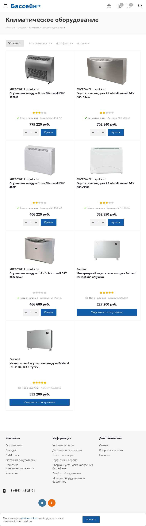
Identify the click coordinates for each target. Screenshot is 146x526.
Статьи (103, 445)
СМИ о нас (13, 455)
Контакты (12, 473)
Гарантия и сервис (64, 460)
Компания (13, 438)
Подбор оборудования (67, 473)
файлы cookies (29, 518)
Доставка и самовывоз (67, 450)
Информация (61, 438)
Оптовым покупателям (21, 460)
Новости (104, 455)
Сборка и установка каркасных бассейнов (72, 466)
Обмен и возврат (63, 455)
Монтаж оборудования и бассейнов (68, 479)
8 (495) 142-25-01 (23, 490)
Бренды (11, 450)
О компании (14, 445)
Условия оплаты (63, 445)
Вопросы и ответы (111, 450)
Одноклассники (52, 503)
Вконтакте (42, 503)
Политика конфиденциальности (20, 466)
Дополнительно (110, 438)
